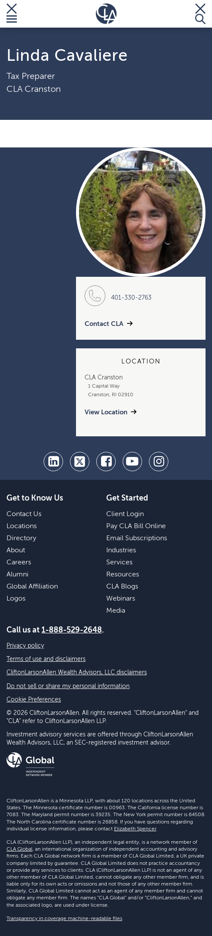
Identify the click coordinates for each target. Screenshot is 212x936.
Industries (121, 550)
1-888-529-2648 (71, 630)
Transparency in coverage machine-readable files (64, 918)
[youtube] (132, 461)
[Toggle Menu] (11, 13)
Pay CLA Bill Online (136, 526)
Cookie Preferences (33, 700)
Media (115, 610)
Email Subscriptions (136, 538)
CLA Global (19, 849)
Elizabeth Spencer (135, 829)
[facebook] (106, 461)
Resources (122, 574)
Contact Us (23, 514)
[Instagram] (158, 461)
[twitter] (79, 461)
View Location (106, 412)
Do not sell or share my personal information (68, 686)
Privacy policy (25, 646)
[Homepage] (106, 14)
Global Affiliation (32, 586)
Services (119, 562)
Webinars (120, 598)
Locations (21, 526)
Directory (21, 538)
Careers (18, 562)
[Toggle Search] (200, 13)
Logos (15, 598)
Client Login (125, 514)
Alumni (17, 574)
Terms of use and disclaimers (45, 659)
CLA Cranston (33, 89)
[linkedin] (53, 461)
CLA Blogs (122, 586)
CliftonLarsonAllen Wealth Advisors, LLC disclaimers (76, 673)
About (15, 550)
